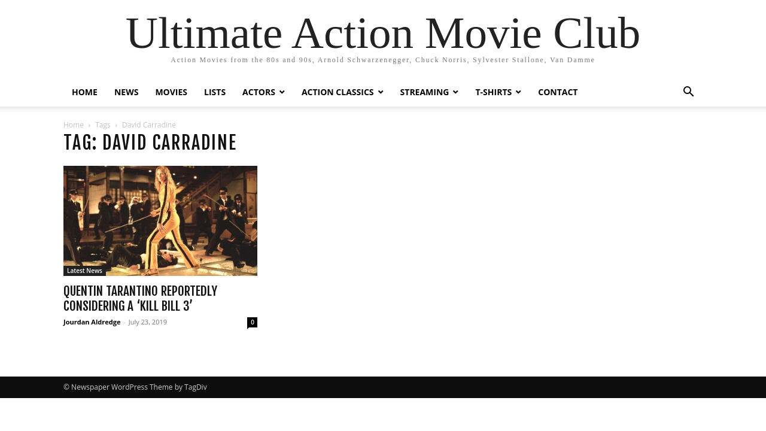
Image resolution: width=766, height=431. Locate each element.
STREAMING (424, 92)
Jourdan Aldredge (91, 321)
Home (73, 125)
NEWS (126, 92)
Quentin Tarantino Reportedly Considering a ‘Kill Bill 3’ (140, 298)
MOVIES (171, 92)
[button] (688, 93)
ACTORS (258, 92)
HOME (85, 92)
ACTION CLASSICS (338, 92)
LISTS (215, 92)
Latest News (84, 270)
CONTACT (557, 92)
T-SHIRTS (493, 92)
